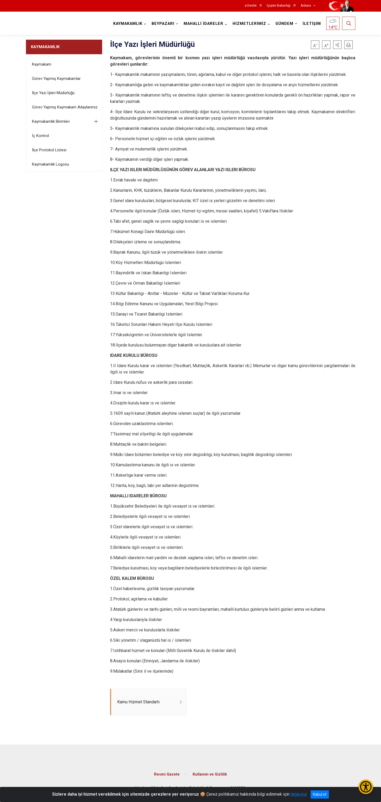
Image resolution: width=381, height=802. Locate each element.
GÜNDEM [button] (284, 23)
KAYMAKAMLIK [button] (127, 23)
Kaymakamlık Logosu (50, 164)
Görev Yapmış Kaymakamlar (56, 78)
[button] (337, 44)
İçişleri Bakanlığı (279, 5)
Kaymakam (41, 64)
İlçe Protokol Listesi (49, 150)
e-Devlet (251, 5)
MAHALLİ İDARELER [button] (203, 23)
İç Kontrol (40, 135)
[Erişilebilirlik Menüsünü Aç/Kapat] (366, 787)
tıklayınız (299, 794)
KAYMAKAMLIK (45, 46)
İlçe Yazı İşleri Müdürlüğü (53, 92)
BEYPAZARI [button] (163, 23)
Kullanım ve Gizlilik (210, 774)
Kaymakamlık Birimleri (51, 121)
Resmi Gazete (167, 774)
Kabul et (319, 794)
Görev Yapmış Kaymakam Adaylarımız (65, 107)
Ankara (306, 5)
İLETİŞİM (312, 23)
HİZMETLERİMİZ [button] (249, 23)
